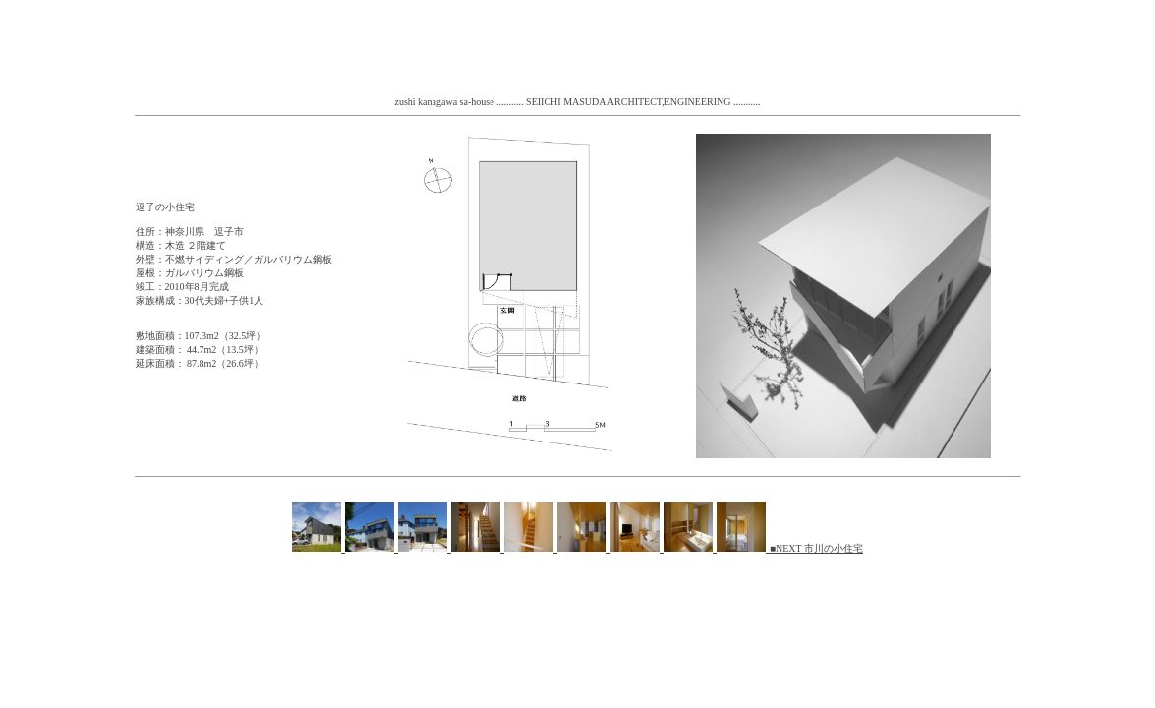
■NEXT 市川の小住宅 (816, 548)
